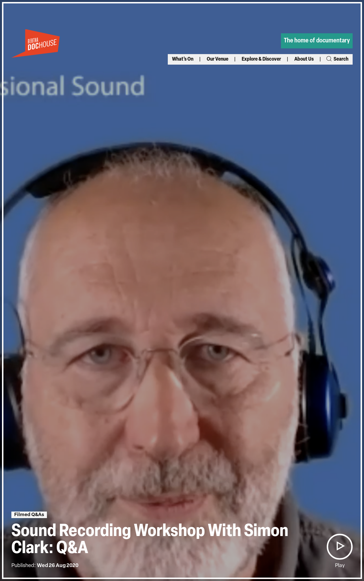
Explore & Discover (261, 59)
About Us (304, 59)
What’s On (182, 59)
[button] (339, 546)
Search (337, 59)
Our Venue (217, 59)
